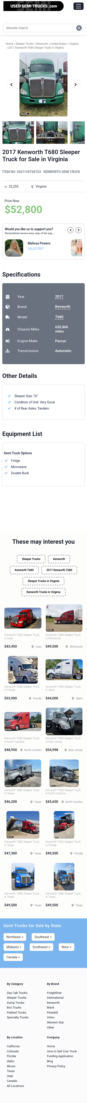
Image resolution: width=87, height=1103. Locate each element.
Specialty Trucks (17, 1017)
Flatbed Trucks (16, 1012)
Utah (10, 1076)
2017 (59, 296)
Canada (13, 957)
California (13, 1046)
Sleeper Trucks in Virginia (43, 581)
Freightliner (54, 993)
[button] (70, 230)
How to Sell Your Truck (62, 1051)
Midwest (13, 947)
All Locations (15, 1086)
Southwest (41, 947)
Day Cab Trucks (17, 993)
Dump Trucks (15, 1002)
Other (50, 1027)
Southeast (43, 937)
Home (51, 1046)
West (66, 947)
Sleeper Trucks (31, 559)
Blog (50, 1061)
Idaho (10, 1061)
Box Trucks (14, 1007)
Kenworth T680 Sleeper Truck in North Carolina (21, 740)
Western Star (55, 1022)
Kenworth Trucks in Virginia (43, 592)
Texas (11, 1071)
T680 (59, 317)
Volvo (50, 1017)
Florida (11, 1056)
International (55, 997)
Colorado (13, 1051)
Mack (50, 1007)
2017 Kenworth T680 (59, 570)
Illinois (11, 1066)
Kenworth (62, 307)
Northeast (14, 937)
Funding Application (60, 1056)
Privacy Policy (56, 1066)
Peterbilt (52, 1012)
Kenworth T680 (24, 570)
